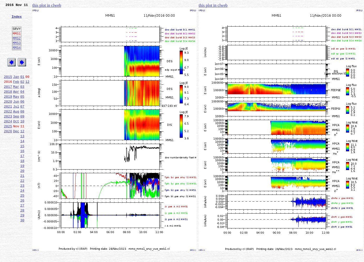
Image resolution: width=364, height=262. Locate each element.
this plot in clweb (46, 5)
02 (22, 94)
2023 (8, 135)
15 (22, 169)
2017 (8, 100)
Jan (16, 89)
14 (22, 163)
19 (22, 192)
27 (22, 238)
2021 (8, 123)
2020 (8, 117)
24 (22, 221)
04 (22, 106)
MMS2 (17, 45)
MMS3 (17, 50)
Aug (16, 129)
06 (22, 117)
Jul (16, 123)
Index (16, 19)
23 (22, 215)
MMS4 (17, 56)
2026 (8, 152)
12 (27, 94)
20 (22, 198)
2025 (8, 146)
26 (22, 232)
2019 (8, 112)
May (16, 112)
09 (22, 135)
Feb (16, 94)
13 (22, 157)
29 (22, 249)
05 (22, 112)
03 (22, 100)
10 (22, 140)
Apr (16, 106)
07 (22, 123)
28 (22, 243)
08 (22, 129)
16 (22, 175)
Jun (16, 117)
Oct (16, 140)
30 (22, 255)
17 (22, 180)
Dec (16, 152)
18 (22, 186)
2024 (8, 140)
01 (22, 89)
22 (22, 209)
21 (22, 203)
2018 (8, 106)
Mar (16, 100)
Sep (16, 135)
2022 (8, 129)
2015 (8, 89)
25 (22, 226)
